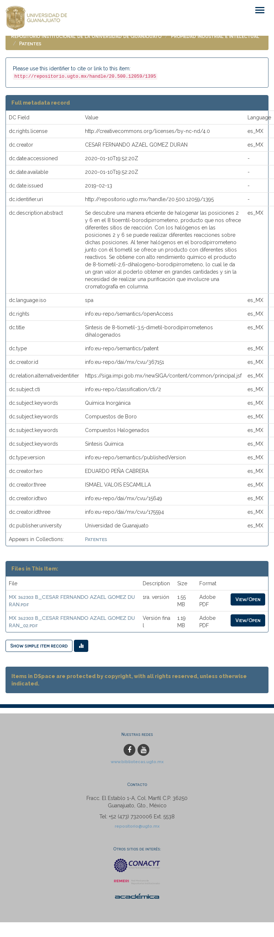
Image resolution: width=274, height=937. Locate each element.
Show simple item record (39, 645)
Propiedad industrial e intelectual (215, 36)
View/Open (247, 599)
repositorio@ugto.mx (137, 826)
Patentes (30, 43)
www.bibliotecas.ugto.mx (137, 761)
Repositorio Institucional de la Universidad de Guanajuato (86, 36)
